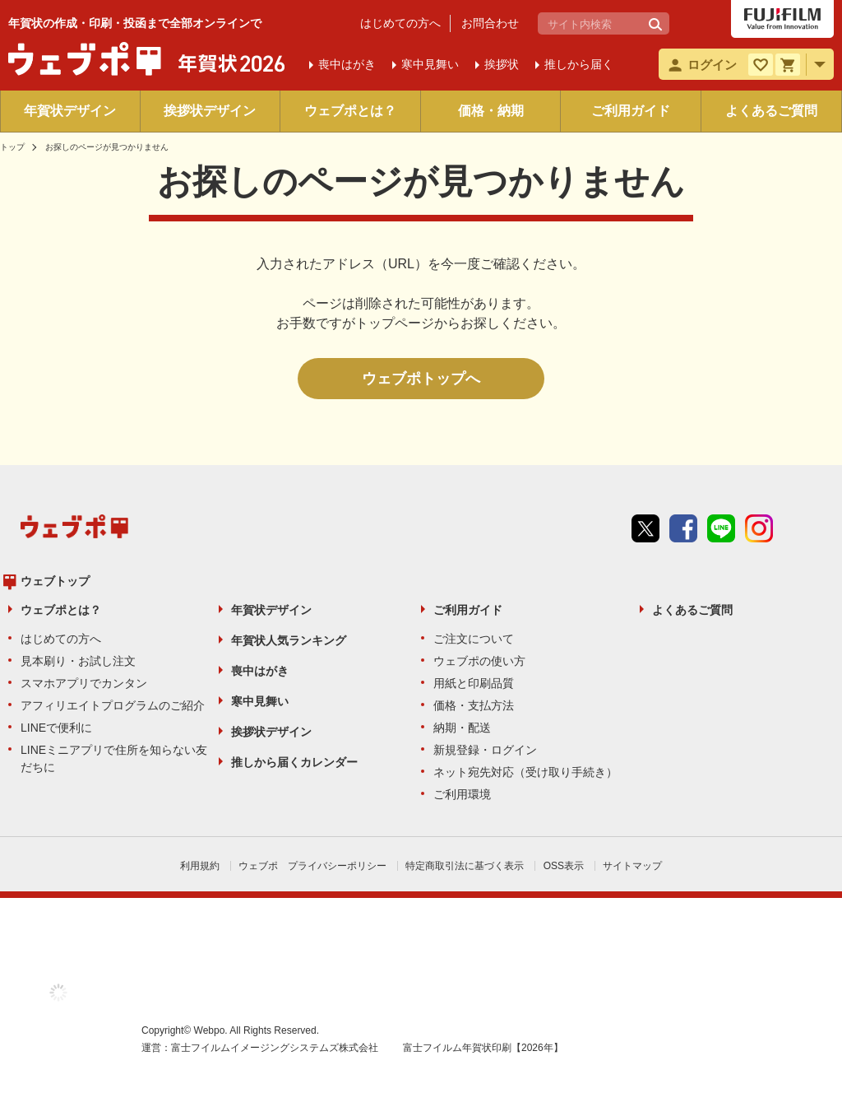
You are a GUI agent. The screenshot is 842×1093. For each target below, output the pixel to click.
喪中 (347, 64)
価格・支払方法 (473, 705)
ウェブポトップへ (421, 378)
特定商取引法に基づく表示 (464, 866)
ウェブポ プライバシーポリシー (312, 866)
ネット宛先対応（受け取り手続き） (525, 772)
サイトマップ (632, 866)
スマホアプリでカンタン (84, 683)
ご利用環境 (462, 794)
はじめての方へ (400, 23)
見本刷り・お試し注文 (78, 660)
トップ (12, 146)
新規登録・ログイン (485, 749)
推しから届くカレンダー (294, 762)
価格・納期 (491, 111)
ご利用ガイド (630, 111)
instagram (759, 528)
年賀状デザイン (70, 111)
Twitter (645, 528)
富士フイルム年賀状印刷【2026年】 (483, 1047)
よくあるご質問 (771, 111)
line (721, 528)
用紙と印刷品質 (473, 683)
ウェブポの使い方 (479, 660)
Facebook (683, 528)
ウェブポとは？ (350, 111)
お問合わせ (490, 23)
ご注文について (473, 638)
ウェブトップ (55, 581)
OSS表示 (564, 866)
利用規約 (200, 866)
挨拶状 (501, 64)
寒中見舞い (260, 701)
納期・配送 (462, 727)
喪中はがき (260, 670)
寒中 (430, 64)
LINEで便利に (56, 727)
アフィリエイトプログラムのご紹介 (113, 705)
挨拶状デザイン (210, 111)
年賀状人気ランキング (288, 640)
